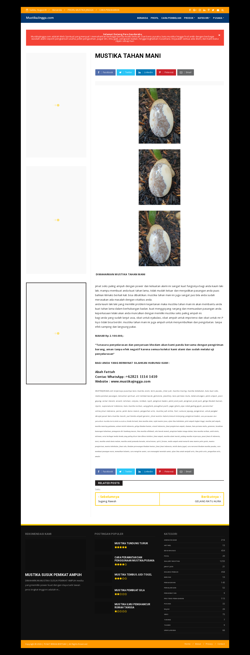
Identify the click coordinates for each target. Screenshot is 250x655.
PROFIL (155, 18)
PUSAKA (217, 18)
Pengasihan (170, 582)
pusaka (167, 604)
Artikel (167, 545)
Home (187, 644)
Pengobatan (170, 593)
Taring (167, 620)
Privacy (209, 644)
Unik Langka (170, 630)
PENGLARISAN (170, 588)
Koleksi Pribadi (171, 572)
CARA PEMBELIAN (171, 18)
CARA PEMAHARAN (109, 9)
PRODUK (188, 18)
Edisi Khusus (170, 550)
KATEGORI (203, 18)
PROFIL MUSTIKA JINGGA (80, 9)
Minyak (167, 577)
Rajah (166, 609)
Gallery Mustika (172, 561)
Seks (166, 614)
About (198, 644)
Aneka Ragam (170, 540)
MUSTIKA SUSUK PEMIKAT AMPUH (53, 575)
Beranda (57, 9)
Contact (221, 644)
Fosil (166, 556)
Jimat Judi (168, 566)
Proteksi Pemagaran (174, 598)
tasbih (167, 625)
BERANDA (142, 18)
